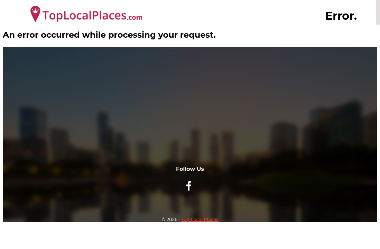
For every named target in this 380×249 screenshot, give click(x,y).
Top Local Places (200, 219)
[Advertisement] (190, 117)
